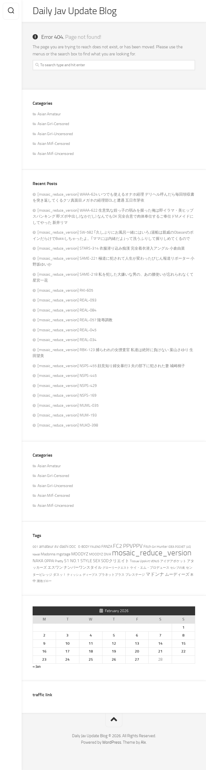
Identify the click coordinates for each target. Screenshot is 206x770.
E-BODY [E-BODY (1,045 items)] (83, 547)
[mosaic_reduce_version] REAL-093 (67, 300)
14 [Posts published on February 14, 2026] (160, 643)
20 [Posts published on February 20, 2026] (137, 651)
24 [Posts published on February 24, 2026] (67, 659)
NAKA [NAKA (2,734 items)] (38, 560)
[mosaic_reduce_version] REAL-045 (67, 330)
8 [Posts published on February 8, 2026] (183, 635)
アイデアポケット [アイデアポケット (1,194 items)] (173, 561)
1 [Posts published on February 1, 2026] (183, 627)
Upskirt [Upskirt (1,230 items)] (145, 561)
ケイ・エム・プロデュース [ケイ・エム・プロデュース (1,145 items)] (149, 567)
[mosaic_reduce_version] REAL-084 (67, 310)
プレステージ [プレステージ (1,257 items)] (135, 574)
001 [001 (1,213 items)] (35, 547)
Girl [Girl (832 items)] (154, 547)
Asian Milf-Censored (54, 143)
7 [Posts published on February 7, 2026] (160, 635)
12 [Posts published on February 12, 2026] (114, 643)
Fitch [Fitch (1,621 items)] (147, 546)
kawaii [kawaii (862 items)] (36, 554)
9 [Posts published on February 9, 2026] (44, 643)
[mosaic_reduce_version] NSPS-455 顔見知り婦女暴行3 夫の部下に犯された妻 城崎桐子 (111, 366)
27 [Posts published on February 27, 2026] (137, 659)
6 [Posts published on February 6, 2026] (137, 635)
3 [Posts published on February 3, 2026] (67, 635)
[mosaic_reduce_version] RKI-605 (65, 290)
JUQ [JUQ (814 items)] (188, 547)
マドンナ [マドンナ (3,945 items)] (155, 574)
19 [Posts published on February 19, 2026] (114, 651)
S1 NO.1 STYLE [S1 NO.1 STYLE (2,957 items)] (78, 560)
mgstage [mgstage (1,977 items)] (63, 554)
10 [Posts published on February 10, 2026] (67, 643)
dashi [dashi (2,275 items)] (64, 546)
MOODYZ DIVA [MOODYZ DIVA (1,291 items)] (100, 554)
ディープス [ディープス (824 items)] (90, 575)
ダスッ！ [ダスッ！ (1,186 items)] (59, 575)
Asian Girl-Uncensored (55, 134)
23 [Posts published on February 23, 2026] (44, 659)
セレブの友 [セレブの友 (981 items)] (177, 567)
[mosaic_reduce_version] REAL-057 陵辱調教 (75, 320)
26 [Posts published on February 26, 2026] (114, 659)
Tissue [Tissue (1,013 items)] (134, 561)
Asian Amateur (49, 114)
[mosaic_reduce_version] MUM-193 (67, 415)
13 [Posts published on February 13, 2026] (137, 643)
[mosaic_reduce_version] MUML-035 (68, 405)
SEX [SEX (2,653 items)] (96, 560)
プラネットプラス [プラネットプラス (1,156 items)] (111, 575)
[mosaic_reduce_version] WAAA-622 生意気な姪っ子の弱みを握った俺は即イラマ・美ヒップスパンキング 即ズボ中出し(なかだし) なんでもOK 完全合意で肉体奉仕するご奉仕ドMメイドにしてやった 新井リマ (113, 216)
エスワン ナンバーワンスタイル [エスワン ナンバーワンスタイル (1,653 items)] (75, 567)
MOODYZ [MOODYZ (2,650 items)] (79, 554)
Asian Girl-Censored (53, 124)
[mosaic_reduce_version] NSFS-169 (67, 395)
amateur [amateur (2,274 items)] (46, 546)
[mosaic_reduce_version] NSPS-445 (67, 375)
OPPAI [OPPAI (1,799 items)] (49, 561)
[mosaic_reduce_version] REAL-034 (67, 340)
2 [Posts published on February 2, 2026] (44, 635)
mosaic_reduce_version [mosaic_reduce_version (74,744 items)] (151, 553)
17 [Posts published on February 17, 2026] (67, 651)
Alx (143, 742)
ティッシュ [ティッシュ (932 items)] (74, 575)
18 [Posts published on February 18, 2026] (91, 651)
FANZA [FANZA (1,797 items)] (106, 546)
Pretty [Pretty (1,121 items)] (59, 561)
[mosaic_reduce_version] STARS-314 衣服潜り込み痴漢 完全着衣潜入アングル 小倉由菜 (111, 248)
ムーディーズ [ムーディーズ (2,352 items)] (177, 574)
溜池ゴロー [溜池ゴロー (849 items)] (44, 581)
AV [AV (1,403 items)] (56, 547)
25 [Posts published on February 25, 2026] (91, 659)
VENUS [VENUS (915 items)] (155, 561)
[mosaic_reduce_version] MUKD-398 (68, 425)
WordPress (111, 742)
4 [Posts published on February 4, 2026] (91, 635)
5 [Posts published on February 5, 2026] (114, 635)
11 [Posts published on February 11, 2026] (91, 643)
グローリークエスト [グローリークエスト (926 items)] (115, 567)
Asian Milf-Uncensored (56, 153)
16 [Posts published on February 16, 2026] (44, 651)
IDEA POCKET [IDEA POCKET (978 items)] (176, 547)
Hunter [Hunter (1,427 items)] (162, 547)
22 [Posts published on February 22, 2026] (183, 651)
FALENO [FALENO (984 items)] (95, 547)
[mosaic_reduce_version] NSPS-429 (67, 385)
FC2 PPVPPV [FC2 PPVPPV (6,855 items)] (128, 546)
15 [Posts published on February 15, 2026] (183, 643)
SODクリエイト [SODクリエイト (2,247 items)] (115, 560)
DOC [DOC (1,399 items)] (73, 547)
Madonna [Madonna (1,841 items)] (48, 554)
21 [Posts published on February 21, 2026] (160, 651)
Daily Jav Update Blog (75, 11)
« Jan (37, 666)
